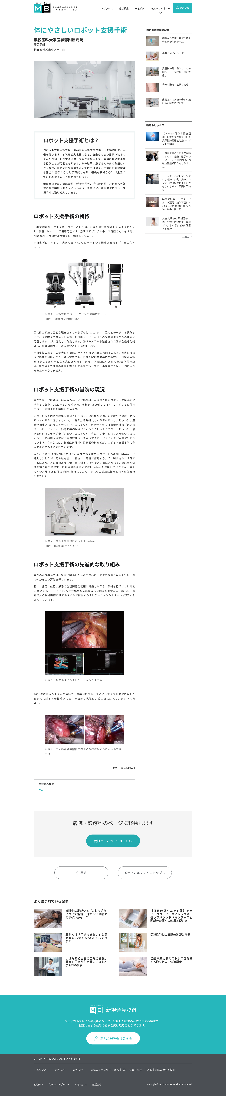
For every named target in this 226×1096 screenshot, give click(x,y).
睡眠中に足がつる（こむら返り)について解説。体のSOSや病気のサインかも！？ (87, 913)
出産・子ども (144, 1070)
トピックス (107, 8)
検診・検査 (128, 1070)
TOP (39, 1058)
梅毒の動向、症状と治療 (175, 84)
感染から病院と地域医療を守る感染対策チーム (176, 39)
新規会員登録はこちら (116, 1038)
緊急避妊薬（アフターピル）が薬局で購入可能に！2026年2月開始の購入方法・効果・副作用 (176, 204)
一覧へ (187, 237)
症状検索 (124, 8)
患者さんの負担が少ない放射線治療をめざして (176, 101)
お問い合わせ (81, 1084)
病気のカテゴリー (160, 8)
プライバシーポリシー (58, 1084)
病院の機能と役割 (165, 1070)
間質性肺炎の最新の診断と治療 (170, 934)
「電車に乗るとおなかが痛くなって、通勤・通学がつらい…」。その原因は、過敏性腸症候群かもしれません (176, 160)
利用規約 (38, 1084)
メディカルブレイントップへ (144, 872)
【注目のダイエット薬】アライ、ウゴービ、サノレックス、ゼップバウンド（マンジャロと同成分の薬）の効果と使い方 (171, 915)
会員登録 (182, 8)
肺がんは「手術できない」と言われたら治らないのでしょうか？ (87, 937)
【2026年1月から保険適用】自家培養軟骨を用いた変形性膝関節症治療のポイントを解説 (176, 139)
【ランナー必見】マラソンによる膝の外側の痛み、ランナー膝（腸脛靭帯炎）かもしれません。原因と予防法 (176, 182)
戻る (81, 872)
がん (41, 789)
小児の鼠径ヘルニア (173, 53)
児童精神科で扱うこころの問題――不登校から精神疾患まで (176, 72)
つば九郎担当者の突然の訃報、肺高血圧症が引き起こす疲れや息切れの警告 (87, 961)
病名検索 (139, 8)
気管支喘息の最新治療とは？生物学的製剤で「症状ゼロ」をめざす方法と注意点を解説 (176, 223)
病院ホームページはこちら (113, 841)
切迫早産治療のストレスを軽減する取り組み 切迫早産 (171, 960)
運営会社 (96, 1084)
